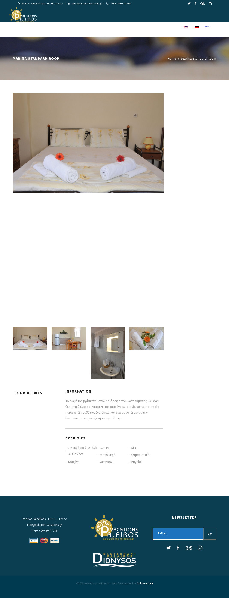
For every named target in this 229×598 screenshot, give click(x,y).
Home (171, 59)
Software (145, 583)
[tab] (31, 396)
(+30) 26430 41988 (121, 3)
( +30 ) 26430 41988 (44, 531)
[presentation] (31, 396)
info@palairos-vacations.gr (87, 3)
